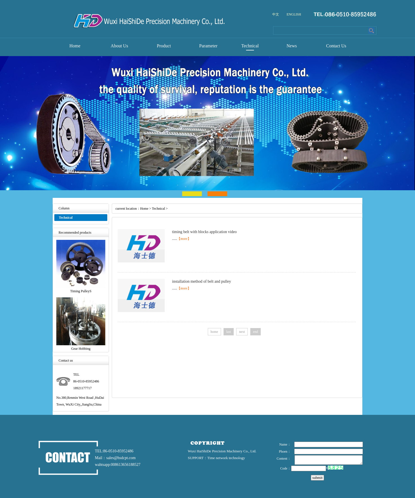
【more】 (184, 239)
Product (164, 45)
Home (74, 45)
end (255, 332)
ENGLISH (294, 14)
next (242, 332)
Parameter (208, 45)
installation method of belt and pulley (201, 281)
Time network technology (226, 458)
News (292, 45)
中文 (275, 14)
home (214, 332)
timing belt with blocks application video (204, 232)
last (228, 332)
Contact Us (336, 45)
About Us (119, 45)
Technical (250, 45)
